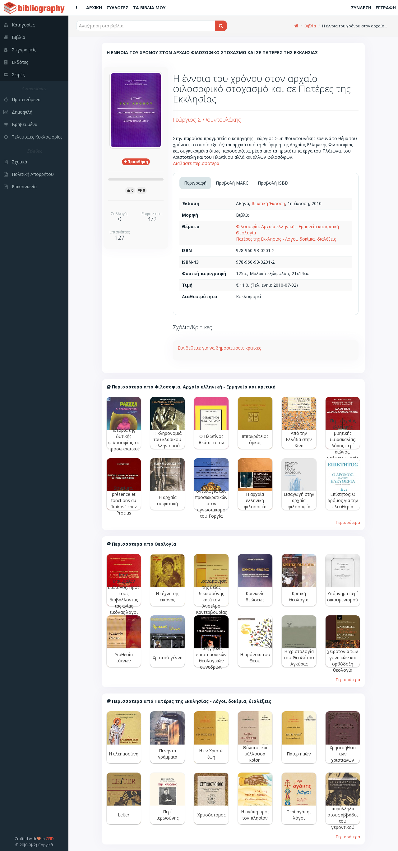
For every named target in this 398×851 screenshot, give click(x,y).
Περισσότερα (348, 522)
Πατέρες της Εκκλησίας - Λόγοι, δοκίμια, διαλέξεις (286, 239)
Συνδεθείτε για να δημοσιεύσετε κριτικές (219, 348)
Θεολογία (246, 233)
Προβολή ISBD (273, 183)
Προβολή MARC (232, 183)
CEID (50, 838)
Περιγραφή (195, 183)
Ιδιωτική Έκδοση (268, 203)
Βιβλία (310, 26)
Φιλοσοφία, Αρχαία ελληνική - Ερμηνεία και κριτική (287, 226)
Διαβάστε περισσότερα (196, 163)
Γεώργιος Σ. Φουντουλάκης (207, 119)
